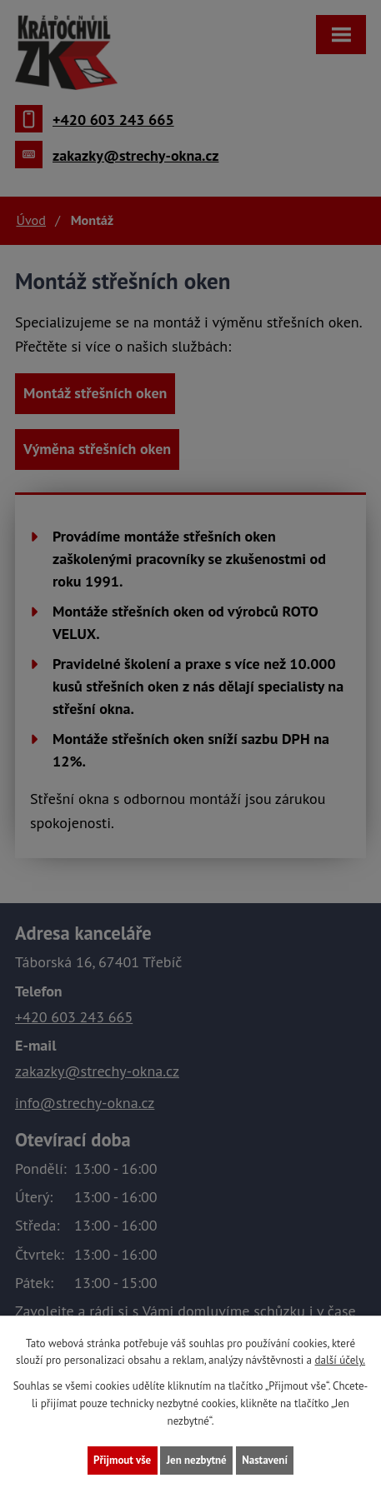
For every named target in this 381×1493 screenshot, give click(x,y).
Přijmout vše (122, 1460)
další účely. (340, 1360)
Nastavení (265, 1460)
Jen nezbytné (197, 1460)
